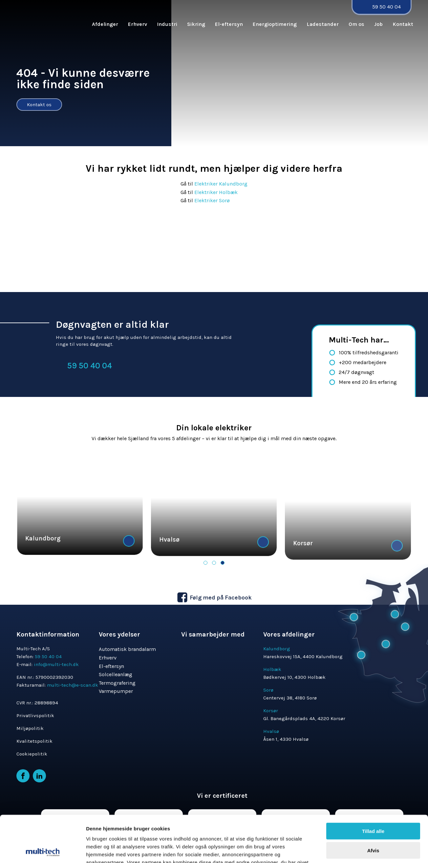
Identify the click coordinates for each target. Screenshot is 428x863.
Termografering (117, 683)
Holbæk (272, 669)
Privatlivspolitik (35, 715)
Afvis (373, 789)
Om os (356, 24)
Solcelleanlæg (115, 674)
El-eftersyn (229, 24)
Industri (167, 24)
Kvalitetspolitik (34, 741)
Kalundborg (42, 557)
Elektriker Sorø (212, 200)
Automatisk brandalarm (127, 649)
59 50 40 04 (386, 7)
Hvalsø (169, 564)
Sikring (196, 24)
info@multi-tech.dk (56, 664)
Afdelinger (105, 24)
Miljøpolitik (30, 728)
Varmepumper (116, 691)
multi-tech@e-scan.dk (72, 685)
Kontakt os (39, 105)
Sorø (268, 690)
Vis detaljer (341, 835)
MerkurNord (415, 859)
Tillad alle (373, 770)
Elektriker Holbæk (216, 192)
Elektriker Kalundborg (220, 184)
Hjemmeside (383, 859)
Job (378, 24)
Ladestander (323, 24)
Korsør (270, 711)
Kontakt (403, 24)
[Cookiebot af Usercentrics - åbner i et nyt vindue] (42, 836)
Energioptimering (275, 24)
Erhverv (137, 24)
